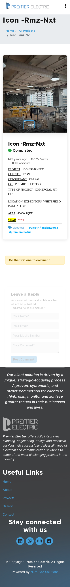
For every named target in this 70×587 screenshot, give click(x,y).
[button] (7, 94)
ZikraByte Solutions (44, 572)
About (7, 490)
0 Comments (22, 163)
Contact (8, 514)
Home (10, 31)
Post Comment (23, 362)
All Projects (27, 31)
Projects (8, 498)
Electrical (18, 228)
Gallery (8, 506)
